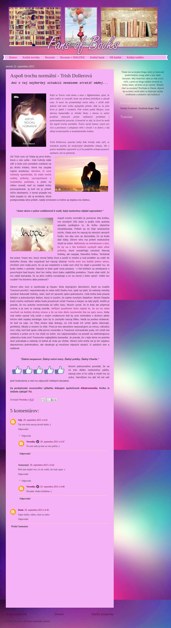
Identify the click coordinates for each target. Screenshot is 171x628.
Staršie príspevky (102, 614)
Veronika (30, 441)
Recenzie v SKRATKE (72, 57)
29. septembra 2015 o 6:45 (37, 510)
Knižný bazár (97, 57)
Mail (157, 108)
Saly (20, 420)
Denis (21, 510)
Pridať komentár (19, 526)
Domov (13, 57)
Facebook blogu (146, 108)
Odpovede (26, 436)
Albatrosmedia (89, 388)
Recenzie (50, 57)
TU (30, 391)
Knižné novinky (31, 57)
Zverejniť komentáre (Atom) (37, 621)
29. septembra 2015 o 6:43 (42, 465)
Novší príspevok (16, 614)
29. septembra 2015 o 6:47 (52, 441)
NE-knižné (115, 57)
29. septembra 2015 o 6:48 (52, 486)
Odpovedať (23, 429)
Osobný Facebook (128, 108)
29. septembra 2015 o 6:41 (35, 420)
